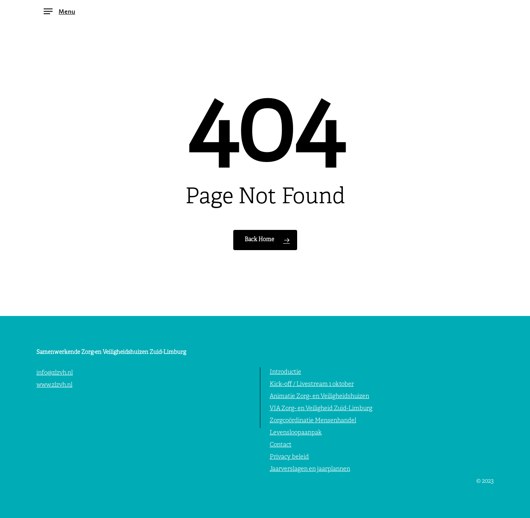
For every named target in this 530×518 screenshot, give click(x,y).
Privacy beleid (289, 457)
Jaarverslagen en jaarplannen (310, 469)
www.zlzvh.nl (54, 385)
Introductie (285, 372)
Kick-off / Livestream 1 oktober (312, 384)
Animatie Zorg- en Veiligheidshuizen (319, 396)
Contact (280, 445)
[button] (59, 11)
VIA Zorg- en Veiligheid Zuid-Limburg (321, 409)
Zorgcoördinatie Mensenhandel (313, 421)
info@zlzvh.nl (54, 373)
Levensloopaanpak (296, 433)
